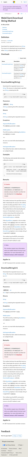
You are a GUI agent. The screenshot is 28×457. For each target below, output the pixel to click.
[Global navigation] (1, 2)
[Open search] (21, 2)
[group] (15, 97)
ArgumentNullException (9, 123)
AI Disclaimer (4, 448)
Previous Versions (13, 448)
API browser (8, 13)
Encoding (23, 204)
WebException (6, 130)
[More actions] (25, 13)
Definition (4, 27)
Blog (20, 448)
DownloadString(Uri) (7, 33)
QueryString (6, 231)
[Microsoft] (14, 2)
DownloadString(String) (7, 31)
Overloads (4, 29)
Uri (21, 50)
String (23, 46)
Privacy (9, 450)
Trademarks (3, 455)
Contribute (3, 450)
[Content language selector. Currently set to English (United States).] (8, 441)
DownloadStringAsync (8, 217)
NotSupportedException (9, 146)
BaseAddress (22, 132)
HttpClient (19, 194)
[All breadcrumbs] (2, 13)
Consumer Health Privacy (7, 452)
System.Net (10, 40)
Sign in (25, 2)
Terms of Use (19, 452)
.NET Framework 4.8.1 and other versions (14, 263)
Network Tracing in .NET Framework (14, 254)
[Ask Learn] (18, 13)
